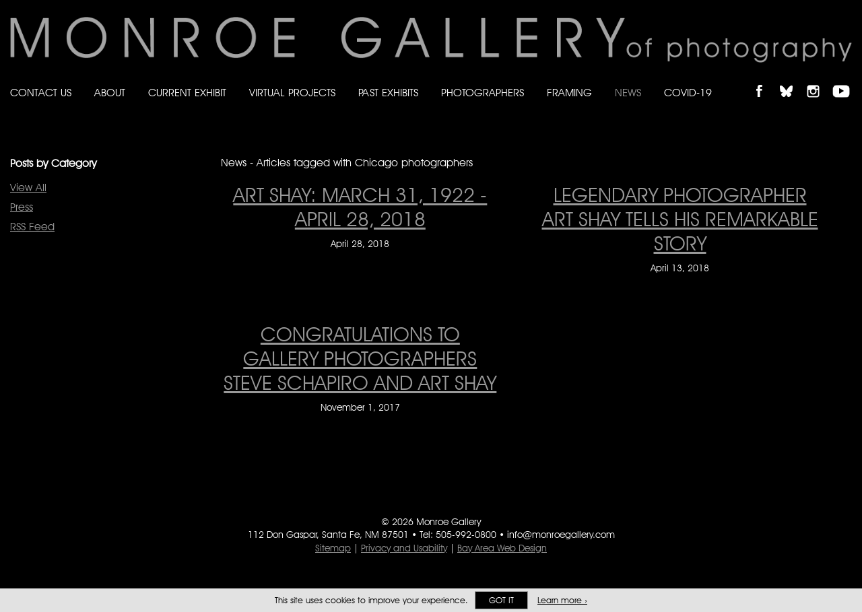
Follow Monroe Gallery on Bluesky (792, 79)
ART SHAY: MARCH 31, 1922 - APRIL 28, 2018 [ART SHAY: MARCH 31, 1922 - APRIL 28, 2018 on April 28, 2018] (360, 206)
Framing (569, 92)
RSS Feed (32, 226)
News (628, 92)
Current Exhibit (187, 92)
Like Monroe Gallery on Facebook (765, 79)
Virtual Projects (292, 92)
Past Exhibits (388, 92)
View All (28, 187)
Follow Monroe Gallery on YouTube (846, 79)
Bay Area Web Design (502, 548)
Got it (501, 600)
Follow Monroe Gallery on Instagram (819, 79)
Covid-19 (688, 92)
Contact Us (40, 92)
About (109, 92)
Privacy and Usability (404, 548)
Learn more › (562, 600)
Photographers (482, 92)
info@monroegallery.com (561, 534)
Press (21, 207)
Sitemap (333, 548)
